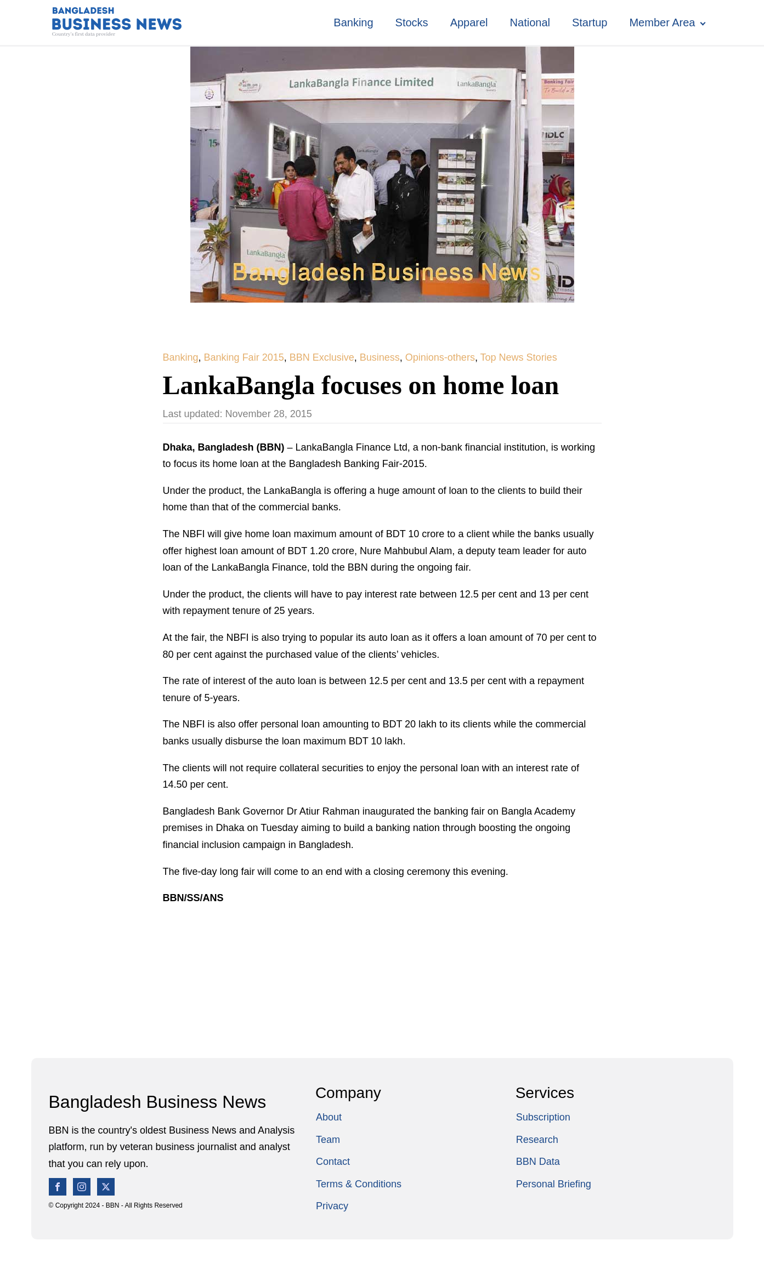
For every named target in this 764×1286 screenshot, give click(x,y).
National (530, 22)
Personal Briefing (553, 1184)
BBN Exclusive (322, 357)
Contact (333, 1161)
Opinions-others (440, 357)
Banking (353, 22)
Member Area (662, 22)
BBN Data (538, 1161)
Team (328, 1139)
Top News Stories (518, 357)
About (329, 1117)
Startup (589, 22)
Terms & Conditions (358, 1184)
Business (380, 357)
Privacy (332, 1205)
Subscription (543, 1117)
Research (537, 1139)
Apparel (469, 22)
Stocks (411, 22)
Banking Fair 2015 (244, 357)
